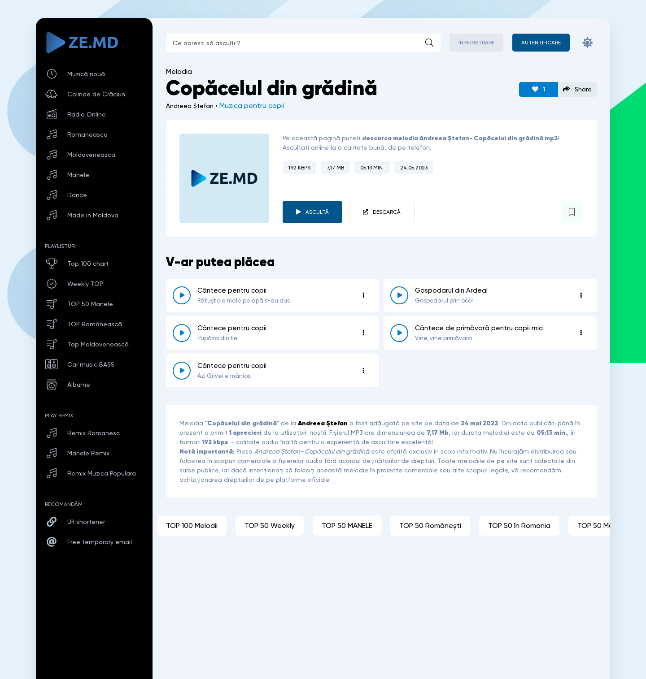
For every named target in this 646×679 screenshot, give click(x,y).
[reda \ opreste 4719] (182, 295)
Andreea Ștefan (323, 423)
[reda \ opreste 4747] (399, 295)
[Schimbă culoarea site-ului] (588, 43)
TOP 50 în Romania (519, 525)
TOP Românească (94, 324)
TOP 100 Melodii (192, 525)
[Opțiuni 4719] (363, 295)
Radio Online (86, 114)
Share (577, 89)
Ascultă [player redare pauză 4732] (317, 212)
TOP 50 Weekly (269, 525)
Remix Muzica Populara (101, 473)
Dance (77, 195)
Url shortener (86, 521)
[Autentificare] (541, 43)
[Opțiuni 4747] (581, 295)
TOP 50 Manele (90, 303)
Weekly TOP (85, 283)
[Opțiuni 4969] (363, 333)
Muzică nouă (86, 74)
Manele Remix (88, 453)
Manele (78, 174)
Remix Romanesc (93, 433)
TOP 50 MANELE (347, 525)
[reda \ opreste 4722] (399, 333)
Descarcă (387, 212)
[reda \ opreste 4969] (182, 333)
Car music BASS (90, 364)
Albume (78, 384)
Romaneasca (87, 134)
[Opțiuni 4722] (581, 333)
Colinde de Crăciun (96, 94)
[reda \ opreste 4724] (182, 371)
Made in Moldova (92, 215)
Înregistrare (476, 42)
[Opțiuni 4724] (363, 371)
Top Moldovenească (98, 344)
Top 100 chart (88, 263)
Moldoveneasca (91, 154)
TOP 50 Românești (430, 525)
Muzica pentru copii (251, 105)
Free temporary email (99, 541)
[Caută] (429, 43)
